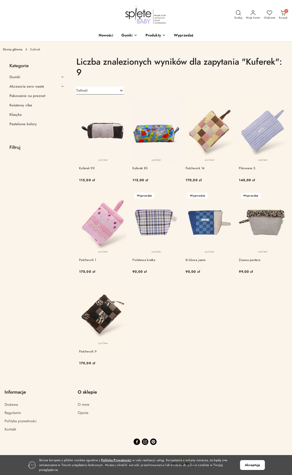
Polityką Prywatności (116, 460)
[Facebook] (137, 442)
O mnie (83, 404)
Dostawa (11, 404)
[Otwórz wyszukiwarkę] (238, 14)
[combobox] (100, 90)
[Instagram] (145, 442)
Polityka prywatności (21, 421)
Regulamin (13, 412)
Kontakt (10, 429)
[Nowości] (106, 36)
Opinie (83, 412)
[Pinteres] (153, 442)
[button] (129, 36)
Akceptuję (252, 465)
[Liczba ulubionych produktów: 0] (269, 14)
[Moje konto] (253, 14)
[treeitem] (36, 77)
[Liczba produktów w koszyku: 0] (283, 14)
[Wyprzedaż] (183, 36)
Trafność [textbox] (82, 90)
